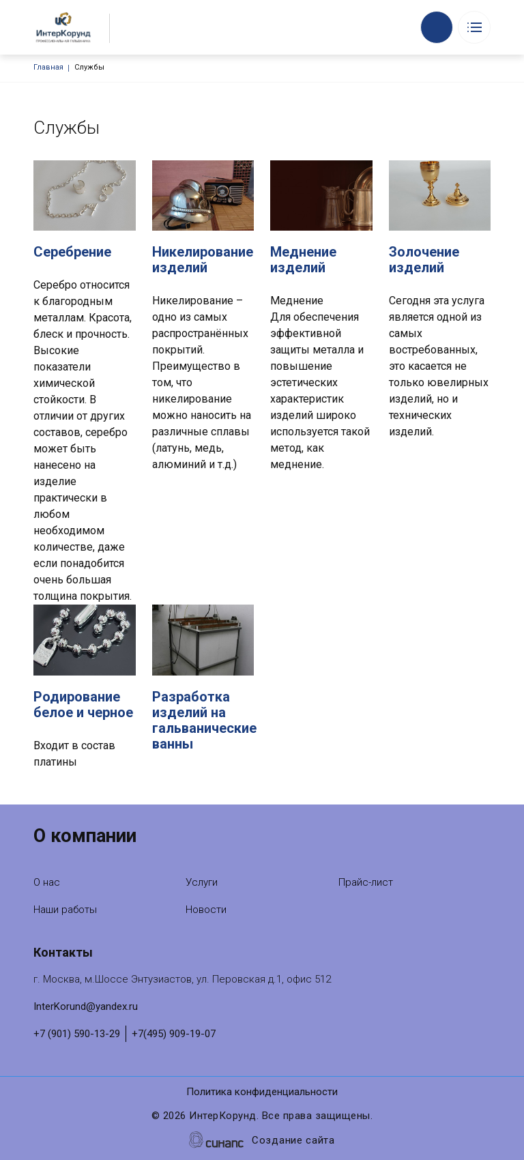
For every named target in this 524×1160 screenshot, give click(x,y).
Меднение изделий (303, 260)
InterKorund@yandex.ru (85, 1006)
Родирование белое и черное (83, 704)
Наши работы (65, 909)
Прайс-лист (365, 882)
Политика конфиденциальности (262, 1093)
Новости (206, 909)
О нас (46, 882)
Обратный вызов (436, 27)
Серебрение (72, 252)
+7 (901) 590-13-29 (76, 1034)
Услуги (202, 882)
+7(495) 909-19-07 (174, 1034)
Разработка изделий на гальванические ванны (204, 720)
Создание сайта (293, 1141)
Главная (48, 67)
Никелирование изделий (202, 260)
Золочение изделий (424, 260)
